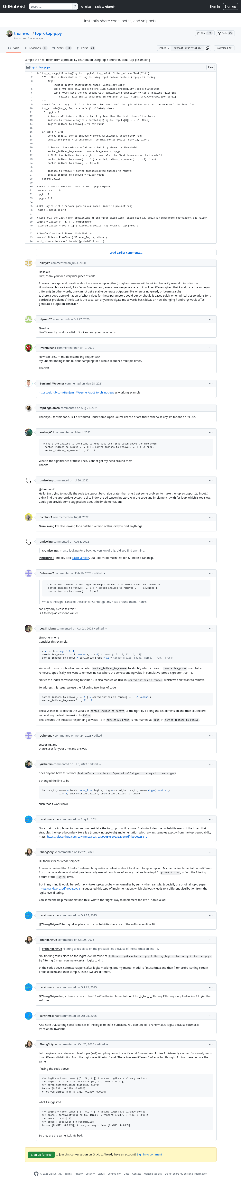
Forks (86, 48)
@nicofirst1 (46, 558)
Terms (68, 1173)
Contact (136, 1173)
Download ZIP (224, 48)
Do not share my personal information (186, 1173)
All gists (86, 6)
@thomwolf (46, 489)
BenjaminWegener (52, 383)
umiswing (46, 480)
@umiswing (46, 526)
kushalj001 (47, 432)
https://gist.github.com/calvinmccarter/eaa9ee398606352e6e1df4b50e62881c (97, 836)
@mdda (44, 328)
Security (90, 1173)
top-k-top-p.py (48, 33)
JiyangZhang (48, 348)
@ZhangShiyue (49, 924)
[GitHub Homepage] (36, 1173)
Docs (126, 1173)
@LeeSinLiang (48, 744)
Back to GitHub (105, 6)
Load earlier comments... (126, 252)
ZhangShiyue (48, 852)
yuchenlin (46, 764)
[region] (120, 158)
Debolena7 (47, 573)
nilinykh (45, 263)
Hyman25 (46, 319)
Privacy (79, 1173)
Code (13, 48)
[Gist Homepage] (14, 6)
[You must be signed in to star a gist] (205, 33)
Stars (62, 48)
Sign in (215, 6)
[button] (207, 48)
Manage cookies (153, 1173)
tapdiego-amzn (50, 408)
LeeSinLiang (48, 628)
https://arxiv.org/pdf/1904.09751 (61, 888)
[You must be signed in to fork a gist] (225, 33)
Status (101, 1173)
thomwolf (23, 33)
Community (114, 1173)
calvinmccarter (50, 819)
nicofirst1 (46, 517)
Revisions (36, 48)
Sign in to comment (149, 1154)
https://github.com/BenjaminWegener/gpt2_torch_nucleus (76, 392)
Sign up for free (41, 1154)
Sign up (230, 6)
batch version (80, 558)
